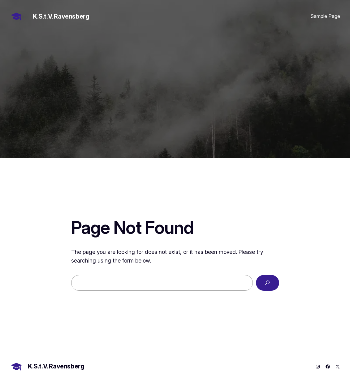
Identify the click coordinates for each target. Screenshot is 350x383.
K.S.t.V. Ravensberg (61, 16)
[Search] (267, 283)
